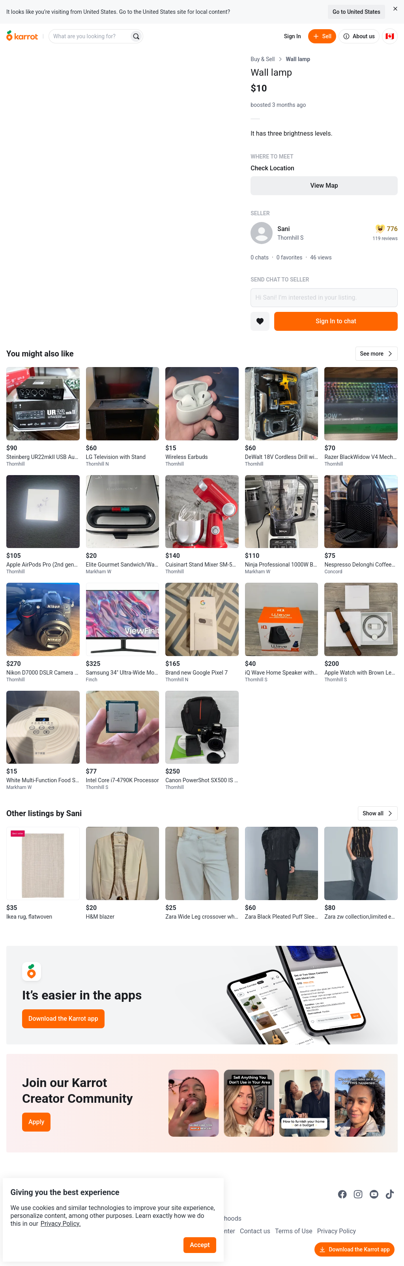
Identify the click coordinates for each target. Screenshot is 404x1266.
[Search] (136, 36)
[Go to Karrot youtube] (374, 1194)
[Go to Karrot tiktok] (390, 1194)
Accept (205, 1226)
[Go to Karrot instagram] (358, 1194)
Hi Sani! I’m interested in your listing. (324, 297)
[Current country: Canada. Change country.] (390, 36)
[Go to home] (22, 36)
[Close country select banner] (395, 8)
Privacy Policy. (107, 1205)
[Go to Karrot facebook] (342, 1194)
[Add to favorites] (260, 321)
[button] (376, 354)
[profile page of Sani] (262, 233)
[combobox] (90, 36)
